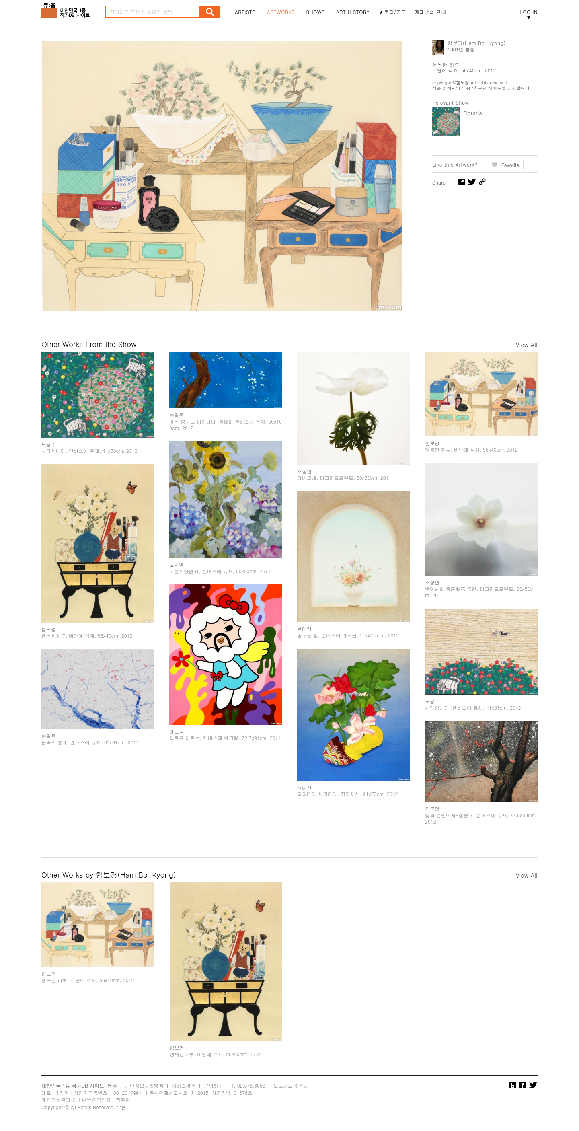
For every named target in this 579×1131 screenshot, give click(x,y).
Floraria (472, 112)
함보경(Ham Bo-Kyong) (477, 42)
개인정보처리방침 (144, 1085)
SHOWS (315, 12)
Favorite (510, 164)
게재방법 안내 (431, 12)
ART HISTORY (353, 12)
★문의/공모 (393, 12)
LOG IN (529, 12)
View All (527, 345)
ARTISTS (245, 12)
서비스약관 (184, 1085)
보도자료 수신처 (291, 1085)
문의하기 (213, 1085)
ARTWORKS (281, 12)
